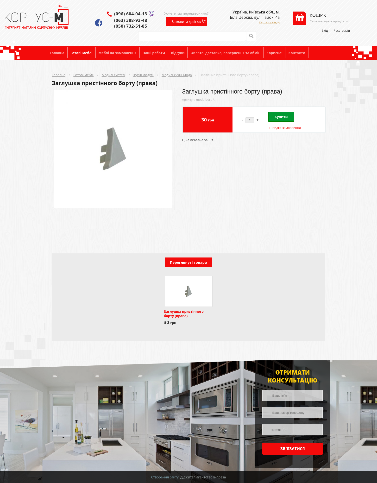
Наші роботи (154, 52)
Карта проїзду (269, 22)
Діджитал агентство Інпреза (203, 477)
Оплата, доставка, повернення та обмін (225, 52)
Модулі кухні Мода (177, 75)
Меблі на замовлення (118, 52)
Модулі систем (113, 75)
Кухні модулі (143, 75)
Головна (57, 52)
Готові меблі (81, 52)
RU (66, 6)
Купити (281, 116)
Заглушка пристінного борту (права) (229, 75)
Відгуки (177, 52)
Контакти (296, 52)
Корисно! (274, 52)
